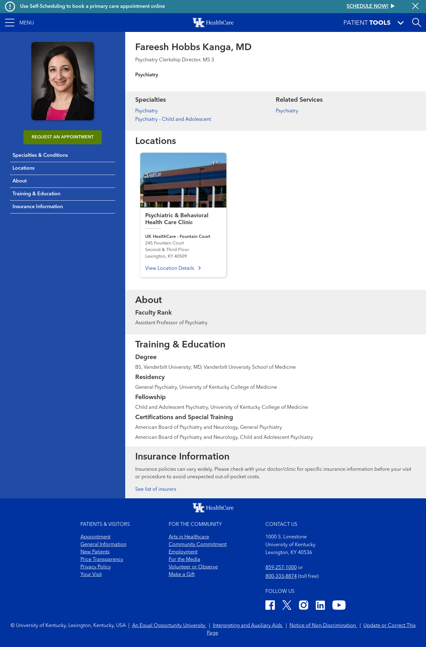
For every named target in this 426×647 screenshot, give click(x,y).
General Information (103, 544)
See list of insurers (155, 489)
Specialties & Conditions (40, 155)
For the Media (184, 559)
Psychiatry (146, 111)
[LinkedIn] (320, 606)
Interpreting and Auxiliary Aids (248, 625)
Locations (23, 168)
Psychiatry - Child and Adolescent (173, 119)
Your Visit (91, 574)
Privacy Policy (95, 567)
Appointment (95, 537)
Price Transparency (101, 559)
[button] (19, 22)
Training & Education (36, 194)
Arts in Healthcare (189, 537)
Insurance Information (38, 206)
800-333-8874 (281, 576)
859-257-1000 (281, 567)
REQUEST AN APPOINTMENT (63, 137)
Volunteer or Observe (193, 567)
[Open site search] (416, 22)
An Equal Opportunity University (169, 625)
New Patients (95, 552)
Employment (183, 552)
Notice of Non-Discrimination (323, 625)
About (20, 181)
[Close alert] (415, 7)
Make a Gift (182, 574)
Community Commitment (198, 544)
